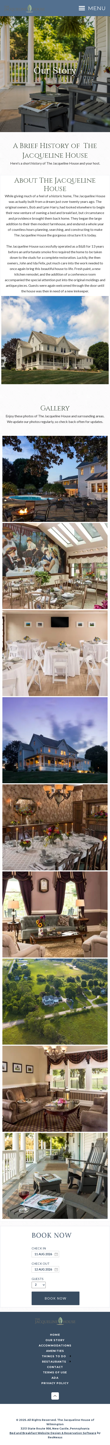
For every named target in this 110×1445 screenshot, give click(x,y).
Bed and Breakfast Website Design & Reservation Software (53, 1433)
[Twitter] (59, 1413)
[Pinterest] (68, 1413)
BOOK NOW (55, 1298)
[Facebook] (42, 1413)
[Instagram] (51, 1413)
